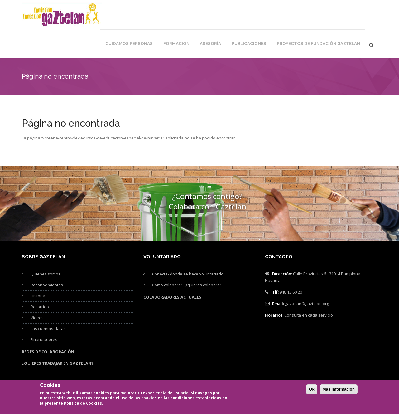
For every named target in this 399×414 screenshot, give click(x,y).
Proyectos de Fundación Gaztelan (325, 16)
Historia (38, 269)
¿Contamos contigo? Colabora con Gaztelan (207, 175)
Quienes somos (45, 248)
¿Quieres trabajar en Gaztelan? (58, 337)
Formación (196, 16)
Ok (311, 392)
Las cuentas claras (48, 302)
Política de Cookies (83, 406)
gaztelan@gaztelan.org (307, 277)
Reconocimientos (47, 258)
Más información (339, 392)
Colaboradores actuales (172, 271)
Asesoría (228, 16)
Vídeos (37, 291)
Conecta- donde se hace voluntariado (188, 248)
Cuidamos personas (153, 16)
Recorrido (40, 280)
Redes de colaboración (48, 325)
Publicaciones (264, 16)
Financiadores (44, 313)
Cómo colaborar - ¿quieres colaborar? (187, 258)
